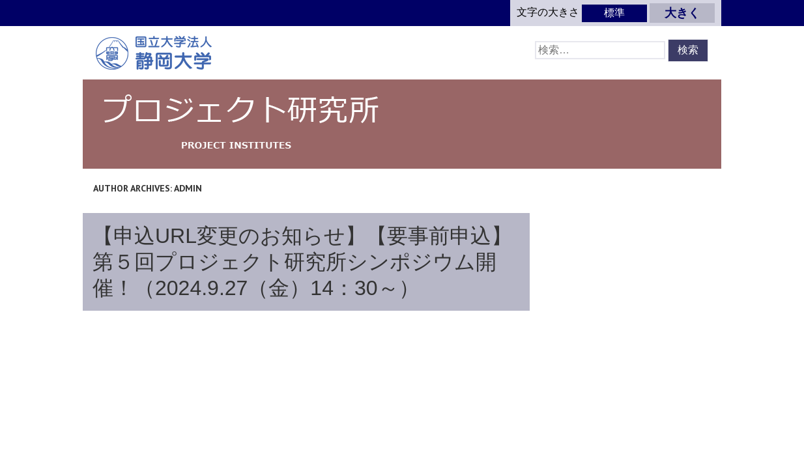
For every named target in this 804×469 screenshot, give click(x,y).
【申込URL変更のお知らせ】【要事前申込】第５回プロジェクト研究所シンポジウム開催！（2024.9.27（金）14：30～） (302, 262)
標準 (614, 12)
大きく (682, 13)
